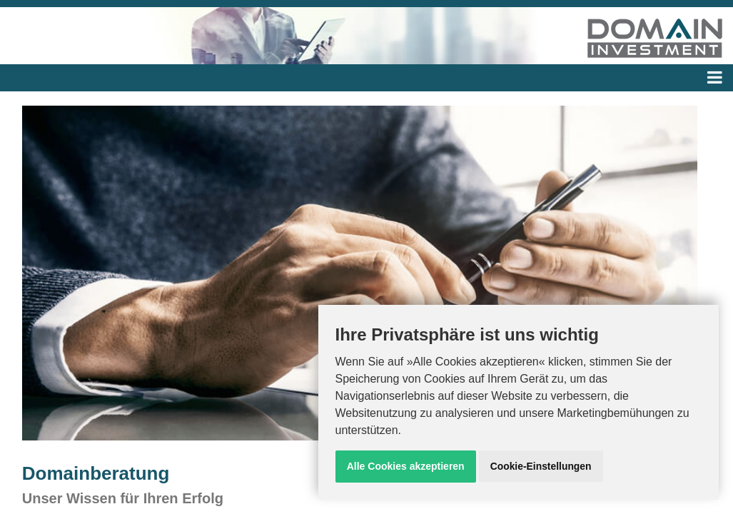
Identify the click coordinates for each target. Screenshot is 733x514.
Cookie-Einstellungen (541, 466)
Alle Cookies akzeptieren (406, 466)
